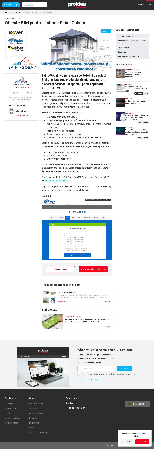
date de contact (21, 115)
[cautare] (34, 4)
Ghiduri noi (18, 12)
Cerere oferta (60, 269)
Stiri (11, 12)
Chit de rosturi (132, 47)
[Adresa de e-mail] (96, 368)
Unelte (7, 413)
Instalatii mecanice (13, 423)
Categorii (8, 5)
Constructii (9, 404)
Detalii (127, 442)
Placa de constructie (132, 36)
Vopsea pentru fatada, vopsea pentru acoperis (132, 42)
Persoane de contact (93, 269)
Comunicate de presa (38, 432)
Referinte (33, 418)
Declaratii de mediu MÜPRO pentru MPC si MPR (132, 102)
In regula (142, 442)
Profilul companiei (22, 86)
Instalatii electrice (12, 418)
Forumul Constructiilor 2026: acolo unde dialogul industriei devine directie (132, 132)
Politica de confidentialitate (90, 380)
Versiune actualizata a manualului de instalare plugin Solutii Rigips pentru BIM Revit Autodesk (77, 321)
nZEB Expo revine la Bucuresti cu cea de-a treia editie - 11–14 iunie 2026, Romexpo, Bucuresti (132, 117)
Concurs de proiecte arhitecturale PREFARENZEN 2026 (132, 88)
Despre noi (71, 398)
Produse (9, 398)
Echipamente (10, 408)
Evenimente (34, 423)
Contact (70, 403)
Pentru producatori (75, 407)
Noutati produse (36, 404)
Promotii (32, 428)
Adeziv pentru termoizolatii (132, 56)
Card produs (77, 296)
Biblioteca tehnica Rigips (56, 180)
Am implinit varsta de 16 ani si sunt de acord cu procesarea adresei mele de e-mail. (108, 375)
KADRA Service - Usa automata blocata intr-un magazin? (132, 73)
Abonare (124, 368)
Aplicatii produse (36, 413)
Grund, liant (132, 52)
